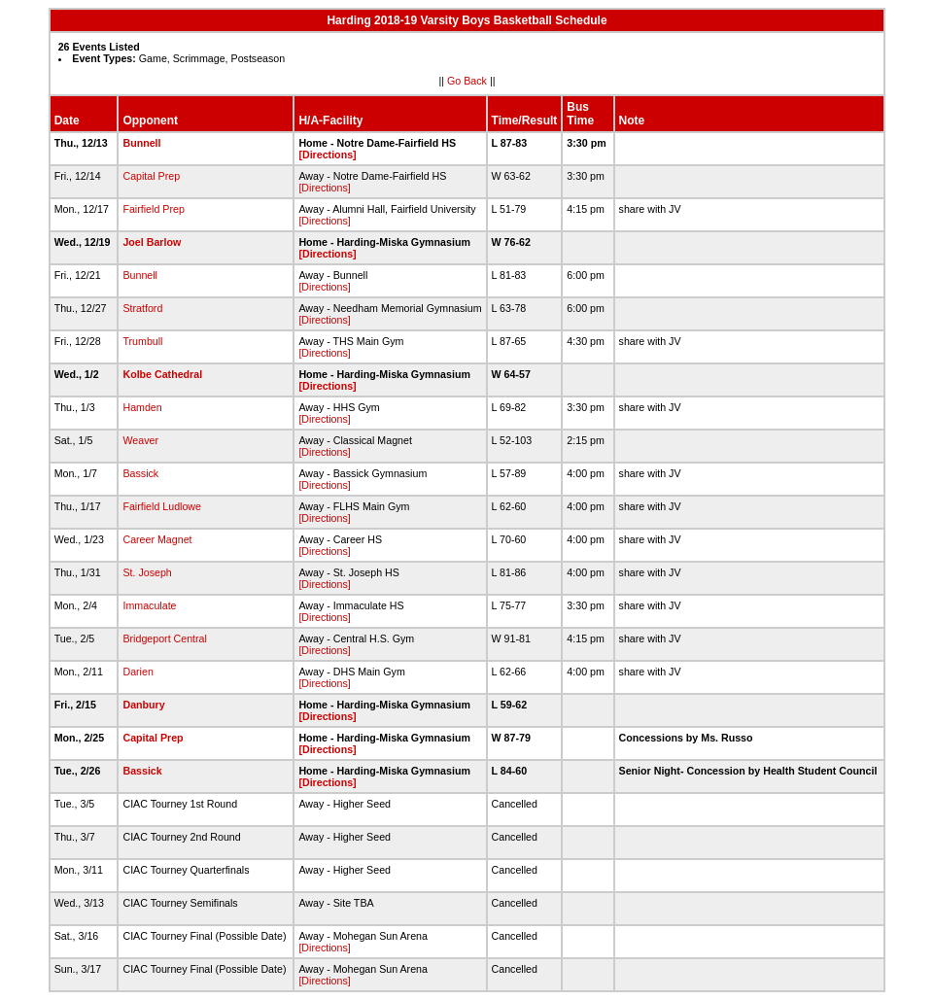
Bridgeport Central (164, 638)
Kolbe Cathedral (162, 374)
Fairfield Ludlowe (161, 506)
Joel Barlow (151, 242)
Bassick (140, 473)
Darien (137, 671)
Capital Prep (151, 176)
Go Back (467, 80)
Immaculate (149, 605)
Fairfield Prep (153, 209)
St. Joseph (146, 572)
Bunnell (141, 143)
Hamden (141, 407)
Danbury (143, 704)
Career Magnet (156, 539)
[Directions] (327, 154)
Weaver (140, 440)
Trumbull (142, 341)
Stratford (142, 308)
